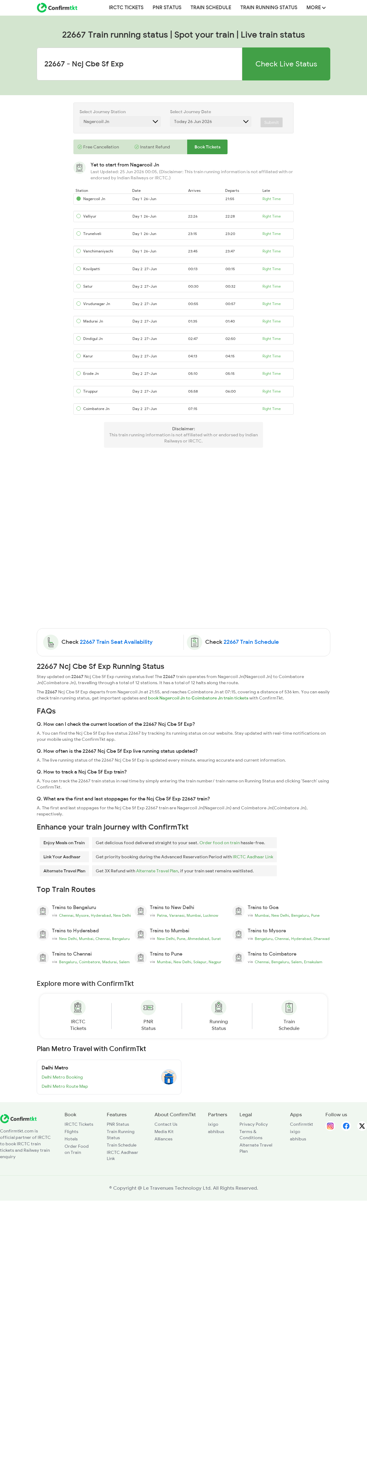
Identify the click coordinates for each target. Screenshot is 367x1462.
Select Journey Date (190, 111)
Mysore (82, 915)
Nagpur (215, 962)
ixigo (213, 1124)
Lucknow (210, 915)
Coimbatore (89, 962)
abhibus (216, 1131)
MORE (316, 7)
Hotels (71, 1138)
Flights (71, 1131)
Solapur (199, 962)
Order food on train (219, 842)
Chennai (66, 915)
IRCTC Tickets (126, 7)
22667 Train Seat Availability (116, 642)
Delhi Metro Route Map (65, 1086)
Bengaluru (300, 915)
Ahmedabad (198, 939)
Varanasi (176, 915)
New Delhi (122, 915)
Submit (271, 122)
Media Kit (164, 1131)
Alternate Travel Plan (157, 870)
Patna (162, 915)
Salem (124, 962)
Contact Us (165, 1124)
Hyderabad (101, 915)
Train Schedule (211, 7)
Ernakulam (313, 962)
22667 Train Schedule (251, 642)
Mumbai (194, 915)
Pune (315, 915)
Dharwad (321, 939)
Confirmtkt (301, 1124)
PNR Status (167, 7)
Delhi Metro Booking (62, 1077)
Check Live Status (286, 64)
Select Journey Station (103, 111)
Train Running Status (268, 7)
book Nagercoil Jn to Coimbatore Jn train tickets (198, 698)
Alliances (163, 1138)
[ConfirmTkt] (18, 1118)
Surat (216, 939)
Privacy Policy (253, 1124)
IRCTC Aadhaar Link (253, 856)
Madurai (109, 962)
